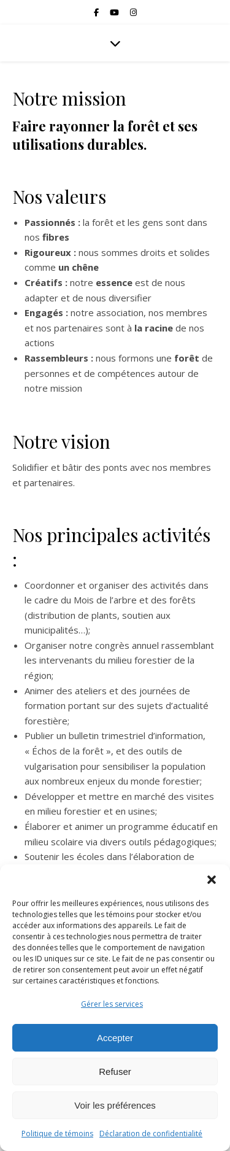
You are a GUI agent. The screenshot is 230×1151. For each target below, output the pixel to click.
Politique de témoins (57, 1133)
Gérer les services (112, 1004)
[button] (211, 880)
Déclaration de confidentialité (150, 1133)
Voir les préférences (115, 1105)
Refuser (115, 1071)
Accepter (115, 1038)
